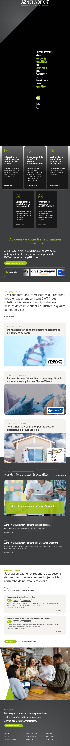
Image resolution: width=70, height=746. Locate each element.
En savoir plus (8, 185)
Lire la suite (12, 511)
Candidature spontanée (28, 641)
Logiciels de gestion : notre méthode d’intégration (32, 506)
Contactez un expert (38, 97)
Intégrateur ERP (10, 739)
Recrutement (50, 736)
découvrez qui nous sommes (14, 263)
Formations (29, 739)
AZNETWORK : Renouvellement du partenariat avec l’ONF (31, 542)
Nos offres (9, 641)
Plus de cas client (9, 316)
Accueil (7, 733)
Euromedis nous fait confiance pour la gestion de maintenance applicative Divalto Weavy (34, 379)
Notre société (38, 104)
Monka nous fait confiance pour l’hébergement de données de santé (33, 331)
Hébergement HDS (32, 736)
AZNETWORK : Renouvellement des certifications (27, 524)
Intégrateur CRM (31, 733)
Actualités (49, 733)
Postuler (58, 610)
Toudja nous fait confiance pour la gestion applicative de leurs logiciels (30, 428)
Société (8, 736)
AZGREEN (49, 739)
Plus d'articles (60, 475)
